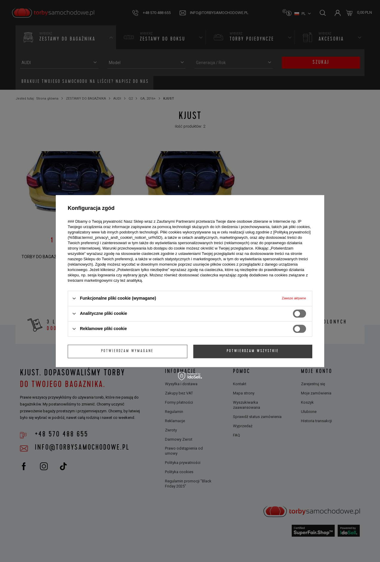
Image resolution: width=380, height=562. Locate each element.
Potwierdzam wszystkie (253, 351)
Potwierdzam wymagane (127, 351)
